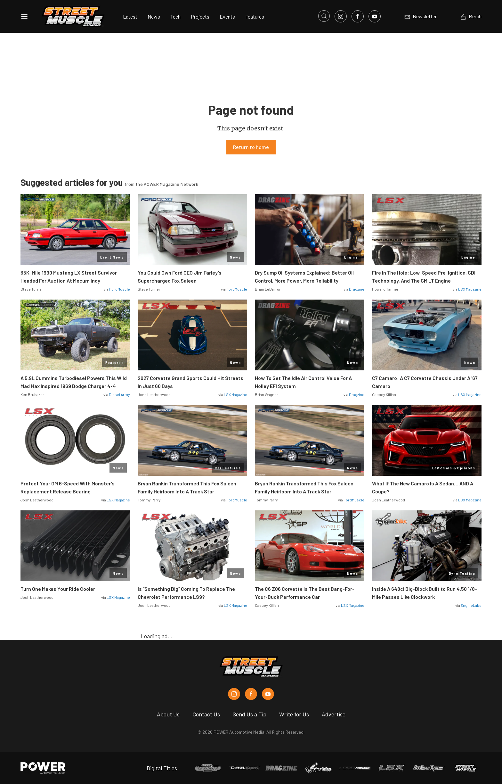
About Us (168, 714)
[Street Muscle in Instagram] (234, 694)
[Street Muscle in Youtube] (268, 694)
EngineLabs (471, 605)
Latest (130, 16)
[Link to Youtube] (374, 16)
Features (254, 16)
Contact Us (206, 714)
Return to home (251, 147)
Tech (175, 16)
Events (227, 16)
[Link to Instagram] (341, 16)
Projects (200, 16)
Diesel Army (119, 394)
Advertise (333, 714)
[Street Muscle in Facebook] (251, 694)
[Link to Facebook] (358, 16)
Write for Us (294, 714)
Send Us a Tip (249, 714)
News (154, 16)
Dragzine (356, 289)
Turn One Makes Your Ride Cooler (57, 589)
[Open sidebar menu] (24, 16)
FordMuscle (119, 289)
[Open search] (324, 16)
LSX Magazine (470, 289)
